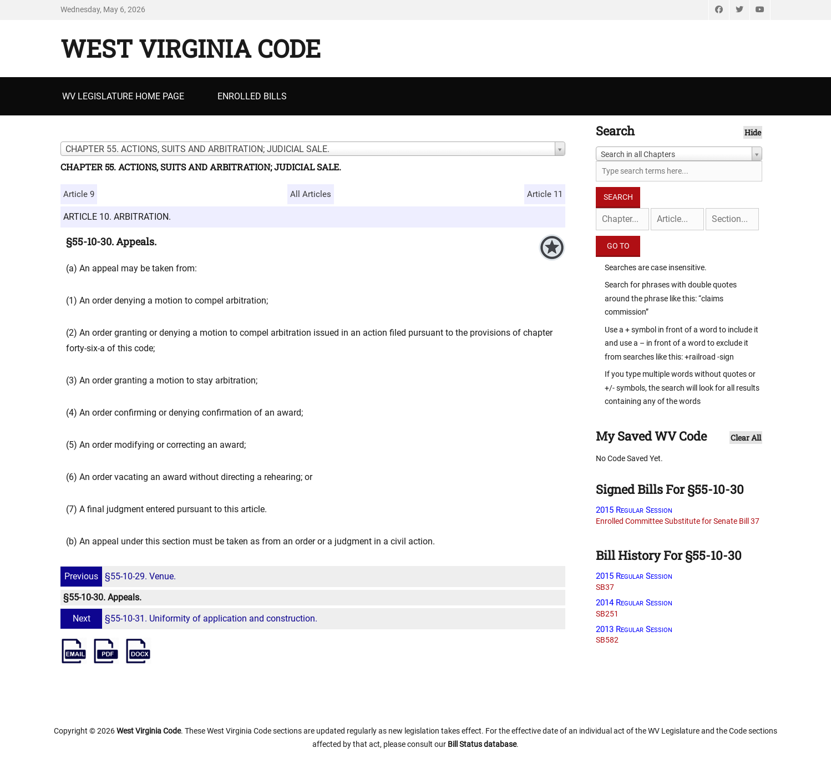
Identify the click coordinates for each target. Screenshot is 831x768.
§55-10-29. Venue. (119, 576)
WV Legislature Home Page (123, 96)
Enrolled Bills (252, 96)
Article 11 (545, 194)
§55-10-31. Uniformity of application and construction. (190, 618)
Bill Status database (482, 744)
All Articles (310, 194)
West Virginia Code (190, 48)
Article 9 (78, 194)
